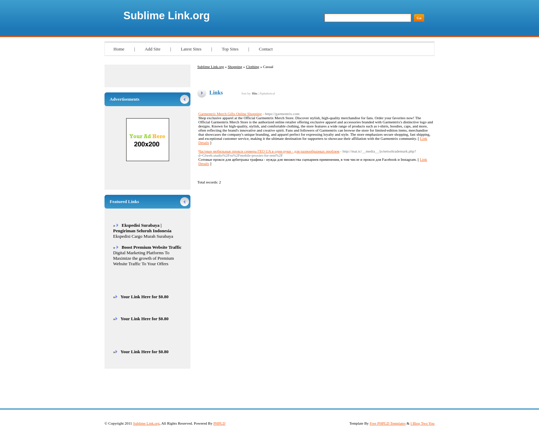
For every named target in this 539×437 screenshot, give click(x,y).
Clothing (253, 67)
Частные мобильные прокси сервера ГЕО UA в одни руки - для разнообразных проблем (268, 151)
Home (118, 49)
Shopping (235, 67)
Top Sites (230, 49)
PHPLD (219, 423)
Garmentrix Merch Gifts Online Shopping (230, 114)
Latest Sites (191, 49)
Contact (266, 49)
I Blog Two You (422, 423)
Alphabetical (267, 93)
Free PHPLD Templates (388, 423)
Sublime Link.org (166, 16)
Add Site (153, 49)
